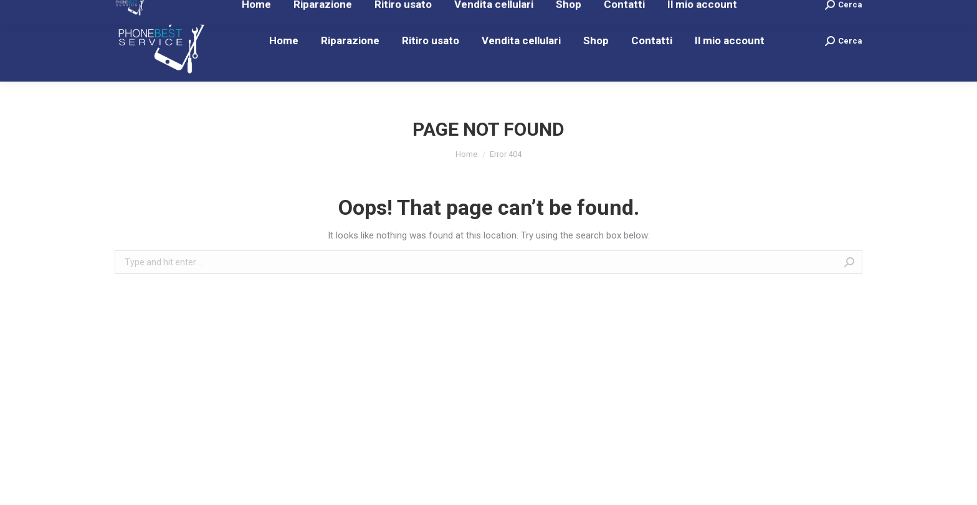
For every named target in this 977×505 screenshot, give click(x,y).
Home (466, 154)
